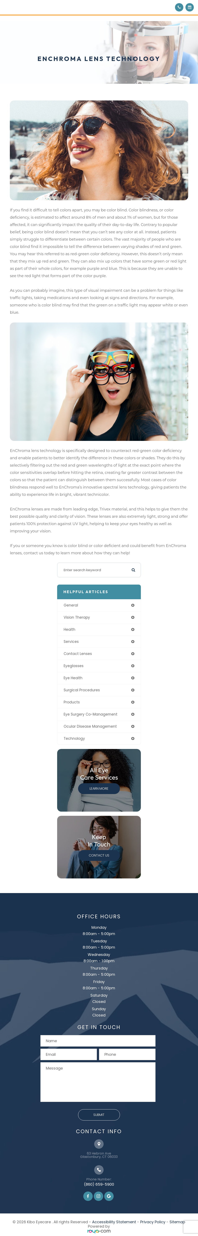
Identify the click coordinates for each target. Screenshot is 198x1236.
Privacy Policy (152, 1222)
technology (74, 738)
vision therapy (77, 617)
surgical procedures (82, 690)
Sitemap (177, 1222)
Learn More (99, 788)
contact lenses (78, 653)
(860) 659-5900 (99, 1184)
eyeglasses (74, 665)
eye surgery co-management (90, 714)
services (71, 641)
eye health (73, 677)
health (69, 629)
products (72, 702)
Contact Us (99, 855)
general (71, 605)
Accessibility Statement (114, 1222)
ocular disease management (90, 726)
